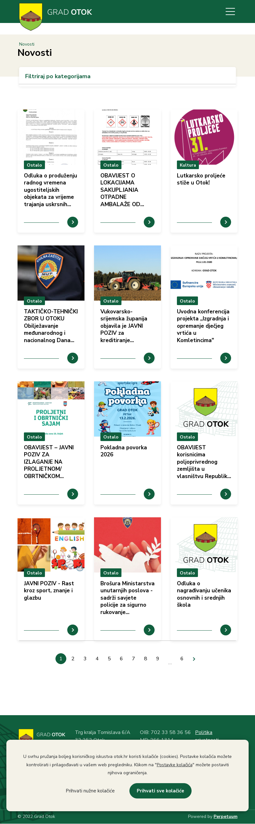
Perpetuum (225, 816)
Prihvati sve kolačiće (160, 791)
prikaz (51, 171)
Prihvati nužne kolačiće (90, 791)
